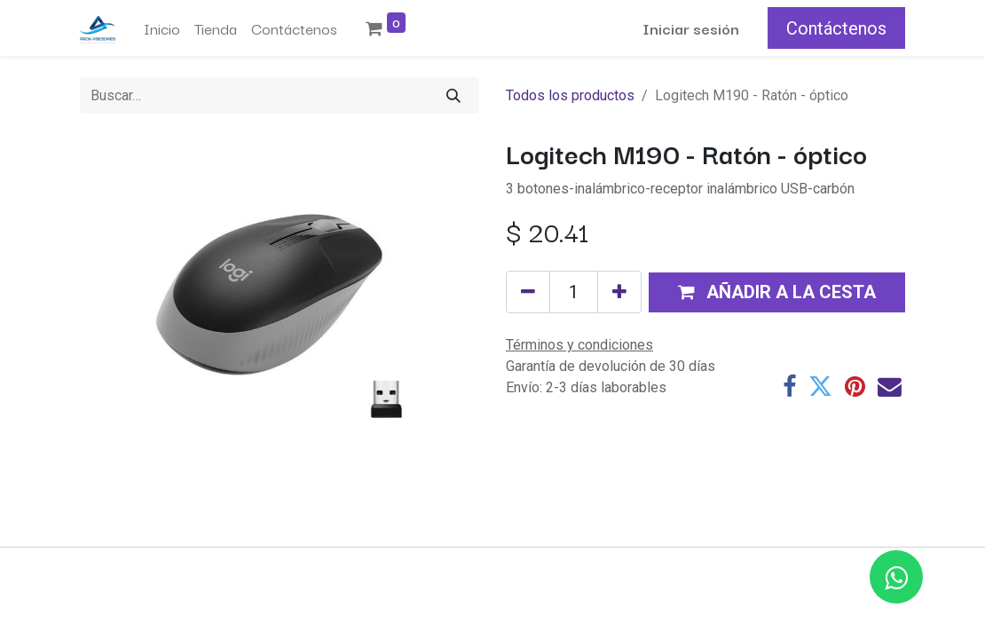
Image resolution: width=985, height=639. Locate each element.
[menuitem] (162, 28)
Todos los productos (570, 95)
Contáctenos (836, 28)
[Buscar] (453, 95)
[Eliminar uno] (528, 292)
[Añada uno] (619, 292)
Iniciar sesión (690, 28)
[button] (777, 292)
